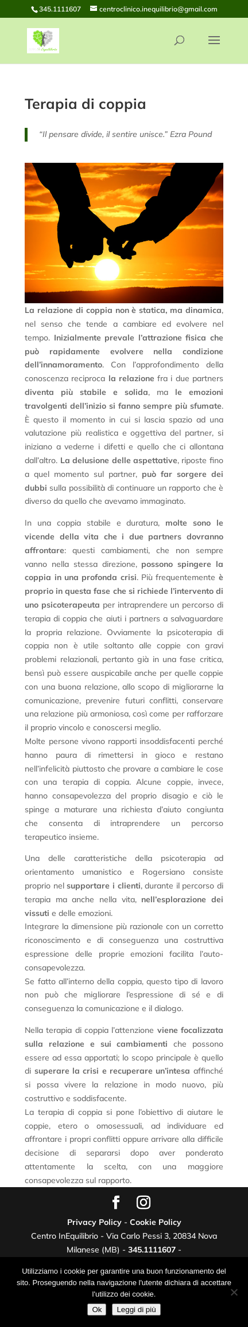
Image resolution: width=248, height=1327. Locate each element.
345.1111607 (152, 1249)
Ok (97, 1309)
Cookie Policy (155, 1222)
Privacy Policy (94, 1222)
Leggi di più (136, 1309)
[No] (233, 1292)
